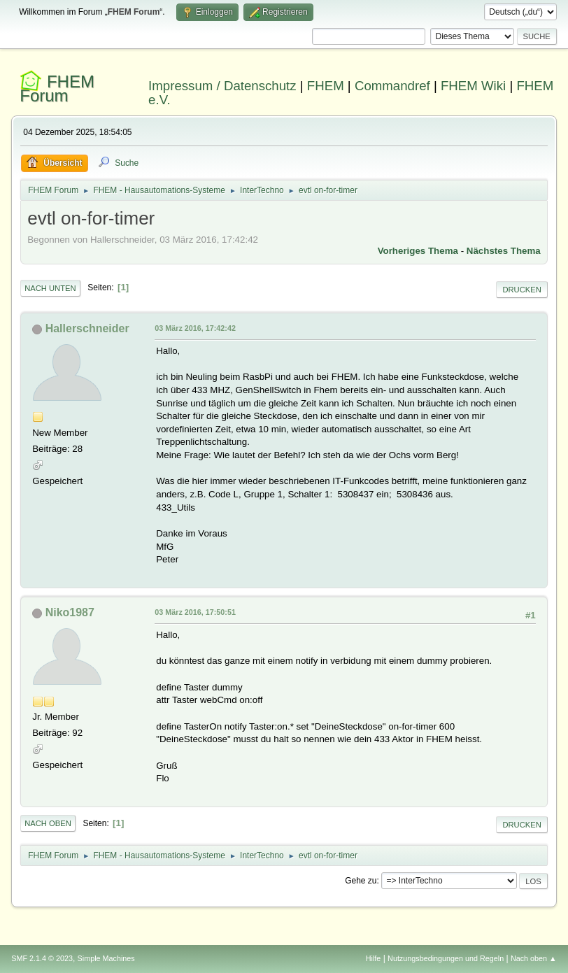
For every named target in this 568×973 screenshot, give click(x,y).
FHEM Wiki (473, 85)
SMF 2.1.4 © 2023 (42, 958)
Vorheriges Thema (418, 251)
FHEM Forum (57, 88)
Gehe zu (360, 881)
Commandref (392, 85)
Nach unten (50, 288)
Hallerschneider (87, 328)
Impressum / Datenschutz (222, 85)
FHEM (325, 85)
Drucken (521, 289)
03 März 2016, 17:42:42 (195, 328)
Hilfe (373, 958)
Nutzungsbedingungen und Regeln (446, 958)
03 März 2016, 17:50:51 (195, 612)
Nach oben (47, 823)
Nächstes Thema (504, 251)
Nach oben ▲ (534, 958)
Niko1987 (69, 612)
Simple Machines (106, 958)
